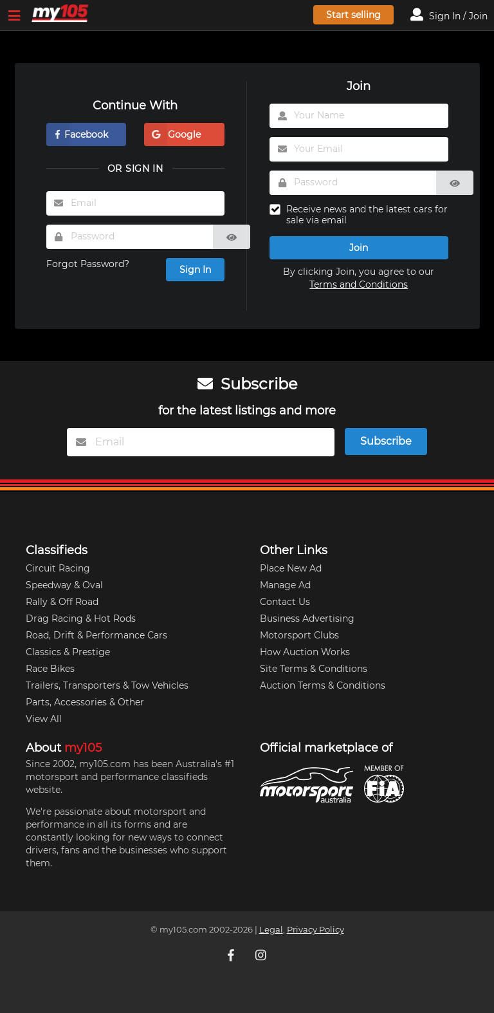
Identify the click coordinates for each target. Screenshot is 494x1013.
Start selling (353, 15)
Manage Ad (285, 585)
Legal (271, 929)
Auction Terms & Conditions (322, 685)
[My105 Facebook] (232, 955)
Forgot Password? (87, 264)
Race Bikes (50, 668)
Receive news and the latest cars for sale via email (367, 215)
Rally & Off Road (62, 602)
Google (172, 134)
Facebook (77, 134)
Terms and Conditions (358, 284)
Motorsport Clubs (299, 635)
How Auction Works (305, 652)
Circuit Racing (58, 568)
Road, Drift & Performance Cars (96, 635)
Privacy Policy (315, 929)
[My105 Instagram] (262, 955)
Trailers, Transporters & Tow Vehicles (107, 685)
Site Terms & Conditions (313, 668)
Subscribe (386, 441)
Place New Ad (291, 568)
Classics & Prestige (68, 652)
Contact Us (285, 602)
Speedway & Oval (64, 585)
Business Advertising (307, 618)
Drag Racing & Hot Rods (81, 618)
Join (358, 248)
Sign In (195, 269)
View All (44, 719)
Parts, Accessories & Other (85, 702)
